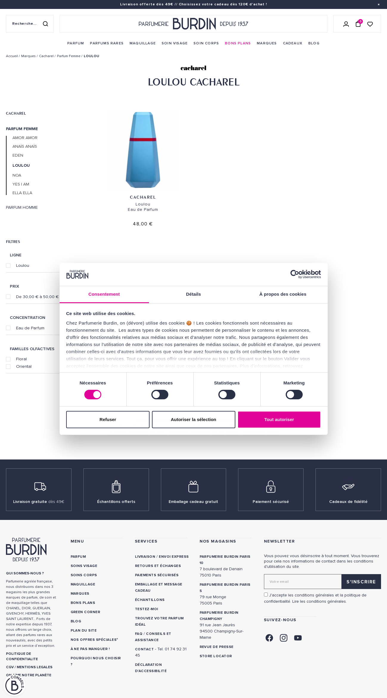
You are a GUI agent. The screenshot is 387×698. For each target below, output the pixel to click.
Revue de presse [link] (217, 647)
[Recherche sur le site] (29, 23)
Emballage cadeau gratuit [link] (193, 501)
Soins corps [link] (84, 575)
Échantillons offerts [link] (116, 501)
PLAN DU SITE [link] (84, 630)
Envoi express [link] (174, 556)
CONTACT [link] (144, 649)
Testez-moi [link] (146, 609)
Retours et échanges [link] (158, 566)
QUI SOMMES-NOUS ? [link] (25, 573)
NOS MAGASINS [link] (218, 541)
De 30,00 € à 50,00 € (37, 296)
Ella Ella (22, 193)
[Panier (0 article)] (358, 23)
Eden (18, 155)
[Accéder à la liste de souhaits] (370, 23)
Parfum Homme (22, 207)
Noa (17, 175)
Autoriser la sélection (193, 419)
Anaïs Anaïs (25, 146)
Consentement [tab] (104, 294)
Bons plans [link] (83, 603)
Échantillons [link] (150, 600)
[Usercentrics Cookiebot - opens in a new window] (295, 274)
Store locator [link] (216, 656)
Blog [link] (76, 621)
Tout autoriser (279, 419)
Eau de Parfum (30, 328)
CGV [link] (10, 667)
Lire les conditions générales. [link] (319, 601)
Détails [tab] (193, 294)
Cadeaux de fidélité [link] (348, 501)
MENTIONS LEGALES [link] (34, 667)
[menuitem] (75, 43)
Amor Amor (25, 138)
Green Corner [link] (85, 612)
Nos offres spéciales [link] (94, 640)
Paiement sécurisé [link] (271, 501)
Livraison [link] (145, 556)
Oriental (24, 366)
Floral (21, 359)
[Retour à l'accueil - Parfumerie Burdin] (193, 24)
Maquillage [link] (83, 584)
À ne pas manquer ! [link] (90, 649)
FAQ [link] (138, 634)
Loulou (22, 265)
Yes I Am (21, 184)
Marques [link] (80, 593)
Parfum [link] (78, 556)
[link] (75, 43)
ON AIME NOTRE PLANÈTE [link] (28, 675)
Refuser (108, 419)
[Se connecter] (346, 23)
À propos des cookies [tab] (283, 294)
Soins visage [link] (84, 566)
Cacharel (16, 113)
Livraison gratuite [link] (38, 501)
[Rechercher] (45, 23)
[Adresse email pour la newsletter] (322, 581)
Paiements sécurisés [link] (156, 575)
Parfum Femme (22, 129)
